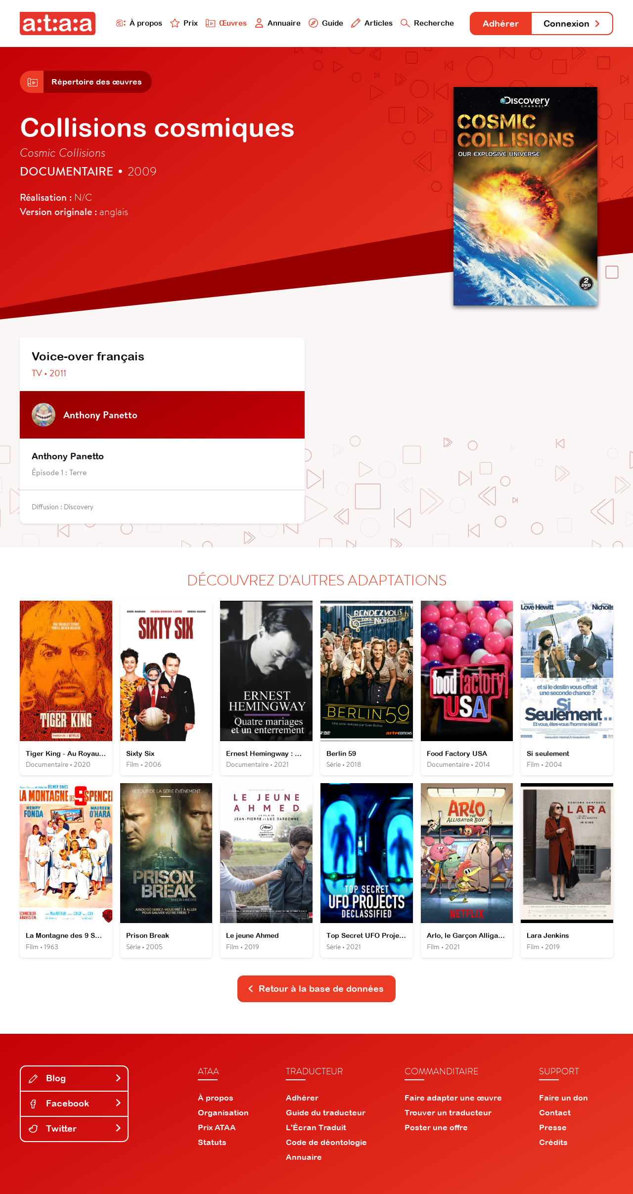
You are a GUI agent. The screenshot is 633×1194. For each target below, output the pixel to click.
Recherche (427, 23)
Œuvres (226, 23)
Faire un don (563, 1097)
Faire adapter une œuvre (453, 1097)
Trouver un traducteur (448, 1112)
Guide (326, 23)
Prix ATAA (217, 1127)
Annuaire (278, 23)
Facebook (75, 1103)
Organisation (223, 1112)
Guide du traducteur (325, 1112)
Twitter (75, 1128)
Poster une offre (436, 1127)
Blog (75, 1078)
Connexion (572, 23)
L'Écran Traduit (316, 1127)
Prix (184, 23)
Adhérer (501, 23)
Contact (555, 1112)
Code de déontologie (326, 1142)
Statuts (212, 1142)
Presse (553, 1127)
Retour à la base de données (315, 988)
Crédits (553, 1142)
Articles (372, 23)
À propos (139, 23)
